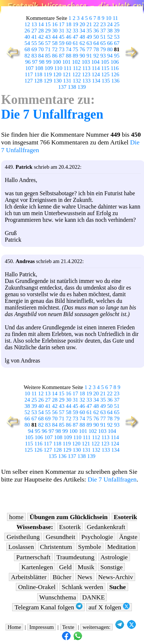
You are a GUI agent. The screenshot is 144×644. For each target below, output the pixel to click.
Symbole (89, 546)
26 (27, 31)
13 (34, 24)
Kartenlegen (37, 567)
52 (110, 37)
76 (82, 49)
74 (68, 49)
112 (77, 68)
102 (76, 62)
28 (41, 31)
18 (68, 24)
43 (48, 37)
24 (110, 24)
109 (49, 68)
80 (110, 49)
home (16, 517)
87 (61, 56)
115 (105, 68)
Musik (86, 567)
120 (57, 74)
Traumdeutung (75, 557)
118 (38, 74)
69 (34, 49)
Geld (65, 567)
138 (72, 87)
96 (28, 62)
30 (54, 31)
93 (103, 56)
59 (61, 43)
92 (96, 56)
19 (75, 24)
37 (103, 31)
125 (105, 74)
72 (54, 49)
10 (108, 18)
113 (86, 68)
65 (103, 43)
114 (96, 68)
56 (41, 43)
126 (115, 74)
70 (41, 49)
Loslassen (21, 546)
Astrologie (114, 557)
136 (115, 81)
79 (103, 49)
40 (27, 37)
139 (81, 87)
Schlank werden (82, 587)
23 (103, 24)
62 (82, 43)
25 (117, 24)
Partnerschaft (33, 557)
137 (62, 87)
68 (27, 49)
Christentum (56, 546)
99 (48, 62)
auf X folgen (108, 607)
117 (29, 74)
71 (48, 49)
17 (61, 24)
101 (66, 62)
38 (110, 31)
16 (54, 24)
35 (89, 31)
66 (110, 43)
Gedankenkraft (106, 527)
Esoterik (70, 527)
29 (48, 31)
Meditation (121, 546)
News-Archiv (115, 577)
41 (34, 37)
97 (35, 62)
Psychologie (97, 536)
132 (77, 81)
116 (114, 68)
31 (61, 31)
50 (96, 37)
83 (34, 56)
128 (38, 81)
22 (96, 24)
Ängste (128, 536)
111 (67, 68)
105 (105, 62)
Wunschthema (57, 597)
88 (68, 56)
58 (54, 43)
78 (96, 49)
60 (68, 43)
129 (48, 81)
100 (57, 62)
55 (34, 43)
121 (67, 74)
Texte (68, 627)
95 (117, 56)
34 (82, 31)
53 (117, 37)
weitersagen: (96, 627)
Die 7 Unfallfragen (52, 114)
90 (82, 56)
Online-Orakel (37, 587)
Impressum (41, 627)
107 (29, 68)
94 (110, 56)
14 (41, 24)
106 (114, 62)
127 (28, 81)
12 (27, 24)
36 (96, 31)
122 (77, 74)
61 (75, 43)
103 (86, 62)
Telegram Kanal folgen (48, 607)
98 (42, 62)
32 (68, 31)
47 (75, 37)
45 (61, 37)
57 (48, 43)
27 (34, 31)
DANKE (93, 597)
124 (96, 74)
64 (96, 43)
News (84, 577)
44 (54, 37)
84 (41, 56)
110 (58, 68)
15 (48, 24)
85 (48, 56)
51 (103, 37)
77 (89, 49)
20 (82, 24)
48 (82, 37)
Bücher (62, 577)
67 (117, 43)
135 (106, 81)
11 (115, 18)
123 (86, 74)
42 (41, 37)
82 (27, 56)
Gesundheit (60, 536)
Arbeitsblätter (29, 577)
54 (27, 43)
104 (95, 62)
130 (57, 81)
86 (54, 56)
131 (67, 81)
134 (96, 81)
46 (68, 37)
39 (117, 31)
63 (89, 43)
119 (48, 74)
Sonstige (111, 567)
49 (89, 37)
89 (75, 56)
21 (89, 24)
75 (75, 49)
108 (39, 68)
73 (61, 49)
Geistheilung (23, 536)
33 (75, 31)
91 (89, 56)
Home (14, 627)
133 (86, 81)
